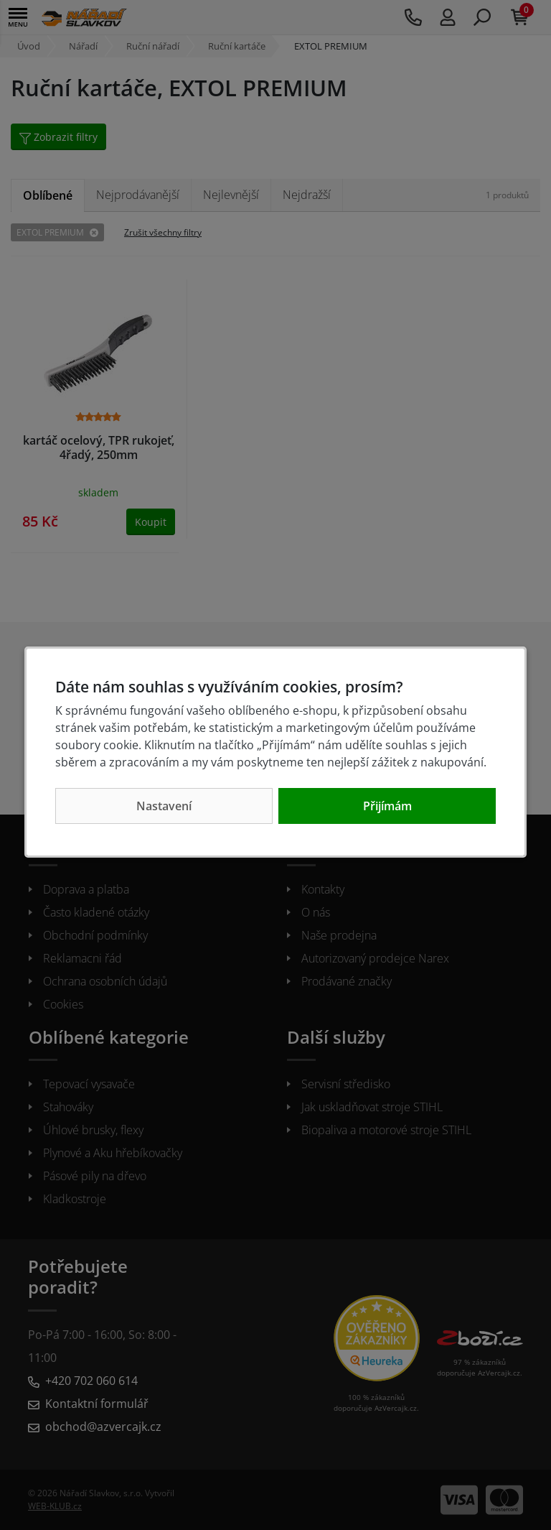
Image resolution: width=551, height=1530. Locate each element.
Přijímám (387, 806)
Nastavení (164, 806)
